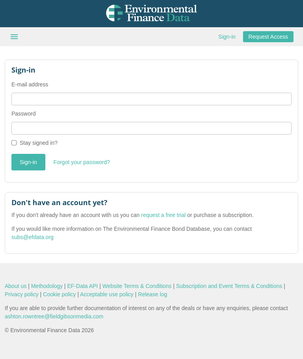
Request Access (268, 37)
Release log (152, 294)
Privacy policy (22, 294)
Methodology (47, 286)
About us (15, 286)
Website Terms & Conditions (137, 286)
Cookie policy (59, 294)
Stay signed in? (39, 143)
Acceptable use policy (106, 294)
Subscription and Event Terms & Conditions (229, 286)
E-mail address (29, 84)
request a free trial (163, 215)
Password (23, 113)
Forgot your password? (82, 162)
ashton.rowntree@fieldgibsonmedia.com (54, 316)
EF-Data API (82, 286)
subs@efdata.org (32, 237)
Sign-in (227, 37)
